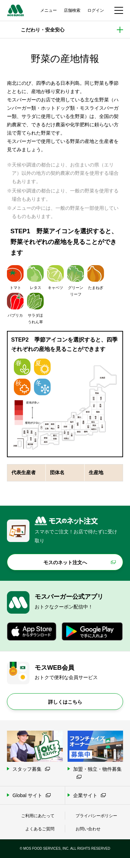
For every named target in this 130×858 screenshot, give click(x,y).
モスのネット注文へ (65, 562)
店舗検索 (72, 10)
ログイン (95, 10)
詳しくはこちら (65, 702)
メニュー (48, 10)
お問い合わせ (88, 829)
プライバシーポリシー (96, 815)
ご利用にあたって (37, 815)
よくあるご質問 (39, 829)
